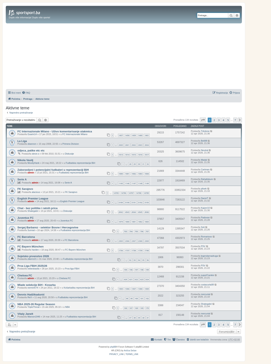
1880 (127, 221)
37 (130, 317)
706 (141, 231)
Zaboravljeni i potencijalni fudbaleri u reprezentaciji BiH (53, 169)
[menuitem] (26, 92)
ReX (29, 297)
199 (147, 269)
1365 (121, 288)
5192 (140, 202)
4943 (127, 212)
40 (143, 317)
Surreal (31, 230)
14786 (123, 193)
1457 (121, 135)
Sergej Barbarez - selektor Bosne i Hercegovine (47, 227)
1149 (147, 183)
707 (147, 231)
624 (147, 279)
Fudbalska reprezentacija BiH (80, 163)
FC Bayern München (30, 246)
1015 (134, 154)
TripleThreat (33, 307)
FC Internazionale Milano (74, 134)
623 (141, 279)
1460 (140, 135)
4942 (121, 212)
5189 (121, 202)
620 (125, 279)
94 (139, 260)
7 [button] (235, 120)
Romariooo (206, 236)
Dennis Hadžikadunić (31, 294)
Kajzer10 (205, 208)
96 (148, 260)
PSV (203, 246)
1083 (140, 173)
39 (139, 317)
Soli (203, 227)
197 (136, 269)
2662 (134, 145)
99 (131, 298)
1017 (147, 154)
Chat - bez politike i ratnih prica (37, 208)
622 (136, 279)
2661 (127, 145)
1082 (134, 173)
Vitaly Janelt (25, 313)
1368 (140, 288)
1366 (127, 288)
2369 (147, 241)
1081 (127, 173)
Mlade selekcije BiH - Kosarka (36, 284)
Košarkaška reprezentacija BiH (79, 287)
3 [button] (219, 120)
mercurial (205, 294)
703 (125, 231)
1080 (121, 173)
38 (135, 317)
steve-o (35, 153)
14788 (138, 193)
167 (130, 308)
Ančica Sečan (130, 350)
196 (130, 269)
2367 (134, 241)
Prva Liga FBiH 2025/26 (32, 265)
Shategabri (32, 211)
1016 (140, 154)
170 (147, 308)
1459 (134, 135)
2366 (127, 241)
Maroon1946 (33, 316)
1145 (121, 183)
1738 (134, 250)
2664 (147, 145)
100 (136, 298)
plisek (204, 188)
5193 (147, 202)
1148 (140, 183)
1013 (121, 154)
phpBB (113, 347)
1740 (147, 250)
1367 (134, 288)
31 (143, 164)
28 (130, 164)
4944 (134, 212)
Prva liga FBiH (72, 268)
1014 (127, 154)
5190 (127, 202)
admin (30, 172)
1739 (140, 250)
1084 (147, 173)
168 (136, 308)
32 (148, 164)
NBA (67, 307)
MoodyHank (33, 163)
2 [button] (214, 120)
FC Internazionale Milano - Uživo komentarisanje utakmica (54, 131)
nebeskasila (33, 268)
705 (136, 231)
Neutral (204, 150)
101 (141, 298)
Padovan (205, 217)
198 (141, 269)
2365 (121, 241)
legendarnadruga (209, 256)
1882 (140, 221)
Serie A (22, 179)
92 (130, 260)
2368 (140, 241)
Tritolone (205, 131)
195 (125, 269)
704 (130, 231)
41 (148, 317)
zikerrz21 (32, 259)
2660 (121, 145)
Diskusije (69, 153)
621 (130, 279)
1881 (134, 221)
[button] (203, 120)
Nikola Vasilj (25, 160)
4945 (140, 212)
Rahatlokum (207, 179)
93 (135, 260)
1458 (127, 135)
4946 (147, 212)
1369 (147, 288)
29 (135, 164)
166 (125, 308)
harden (35, 249)
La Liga (22, 141)
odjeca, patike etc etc (31, 150)
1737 (127, 250)
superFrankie (207, 275)
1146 (127, 183)
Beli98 (204, 141)
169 (141, 308)
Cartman (205, 169)
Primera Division (71, 144)
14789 (146, 193)
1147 (134, 183)
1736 (121, 250)
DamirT (204, 198)
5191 (134, 202)
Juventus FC (25, 217)
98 (127, 298)
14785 (116, 193)
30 (139, 164)
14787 (131, 193)
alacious (36, 192)
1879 (121, 221)
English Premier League (32, 198)
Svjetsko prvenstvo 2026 (33, 256)
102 (147, 298)
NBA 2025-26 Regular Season (36, 304)
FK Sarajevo (25, 188)
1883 (147, 221)
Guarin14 (32, 134)
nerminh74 (32, 287)
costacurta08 (207, 284)
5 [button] (228, 120)
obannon (31, 144)
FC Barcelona (26, 236)
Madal (204, 160)
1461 (147, 135)
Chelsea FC (24, 275)
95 (143, 260)
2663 (140, 145)
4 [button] (223, 120)
